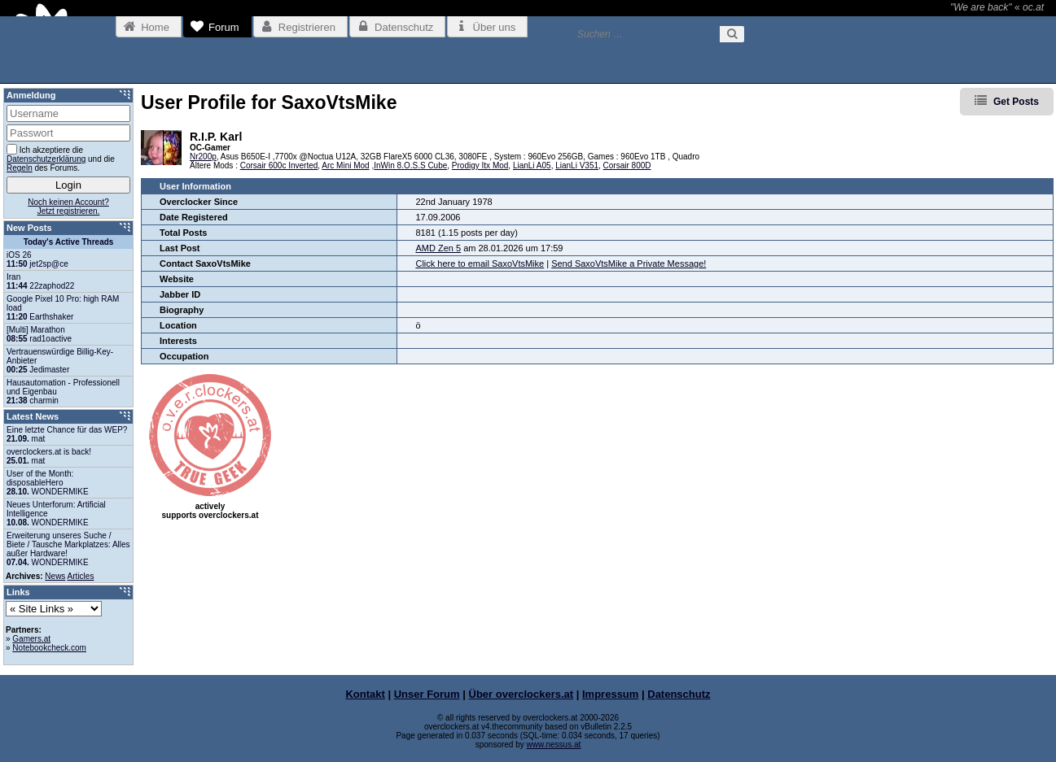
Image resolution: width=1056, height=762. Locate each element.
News (55, 576)
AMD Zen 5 (438, 248)
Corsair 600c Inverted (279, 165)
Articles (81, 576)
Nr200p (203, 156)
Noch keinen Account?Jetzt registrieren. (68, 207)
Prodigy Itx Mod (480, 165)
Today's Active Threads (69, 241)
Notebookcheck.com (49, 647)
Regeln (20, 167)
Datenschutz (678, 694)
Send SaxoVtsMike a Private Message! (628, 263)
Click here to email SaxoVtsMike (479, 263)
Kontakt (364, 694)
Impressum (610, 694)
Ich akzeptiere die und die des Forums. (61, 158)
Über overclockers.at (521, 694)
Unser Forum (427, 694)
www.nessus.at (554, 744)
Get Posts (1016, 101)
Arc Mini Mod (345, 165)
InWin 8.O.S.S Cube (410, 165)
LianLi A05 (532, 165)
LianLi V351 (576, 165)
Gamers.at (31, 638)
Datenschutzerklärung (46, 159)
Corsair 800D (627, 165)
